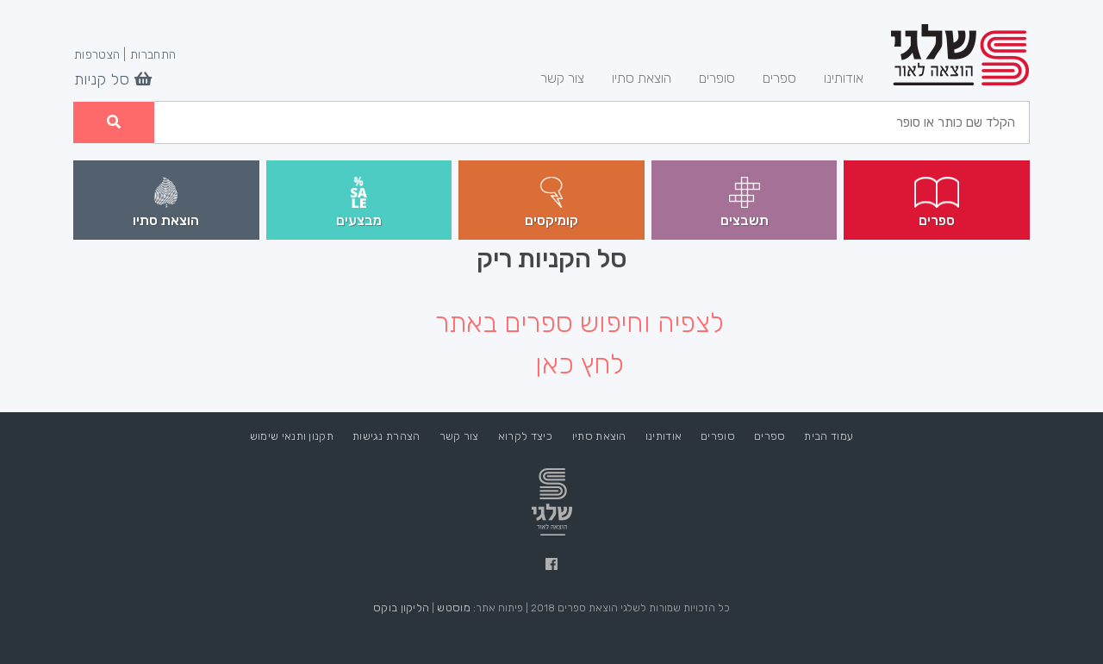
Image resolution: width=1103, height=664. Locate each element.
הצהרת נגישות (386, 435)
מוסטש (453, 607)
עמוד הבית (828, 435)
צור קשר (562, 78)
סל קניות (113, 80)
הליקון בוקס (401, 607)
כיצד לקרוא (525, 435)
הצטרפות (97, 55)
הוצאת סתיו (641, 78)
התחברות (153, 55)
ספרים (779, 78)
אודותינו (836, 76)
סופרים (717, 78)
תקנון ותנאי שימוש (291, 435)
